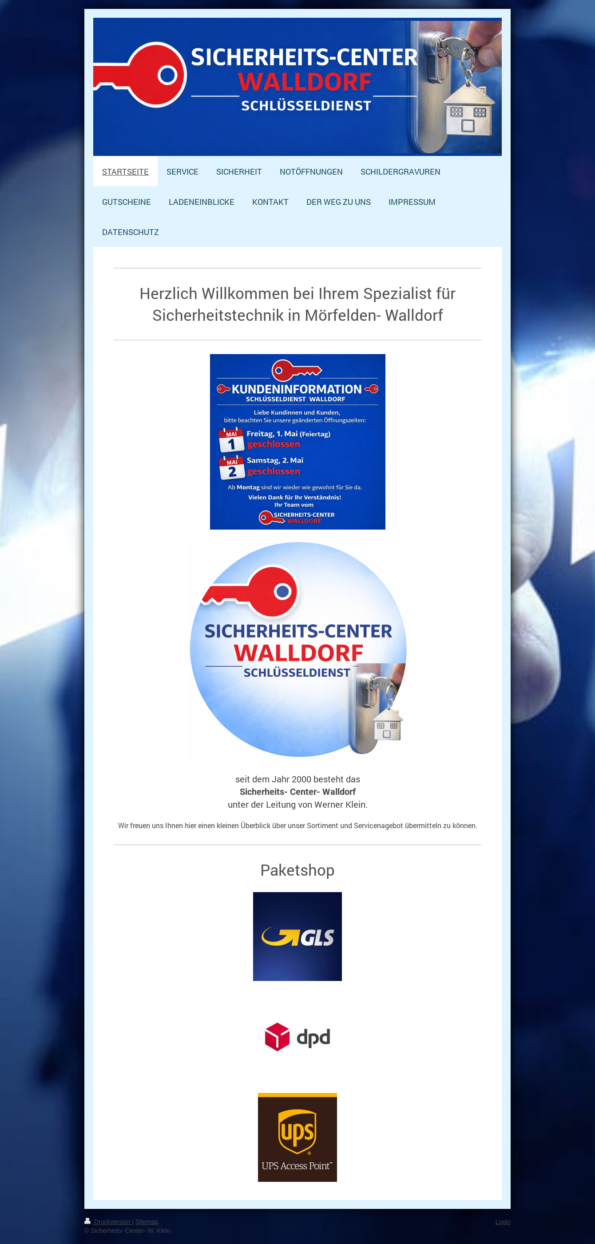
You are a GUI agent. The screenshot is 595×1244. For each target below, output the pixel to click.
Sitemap (146, 1221)
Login (503, 1221)
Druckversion (108, 1221)
